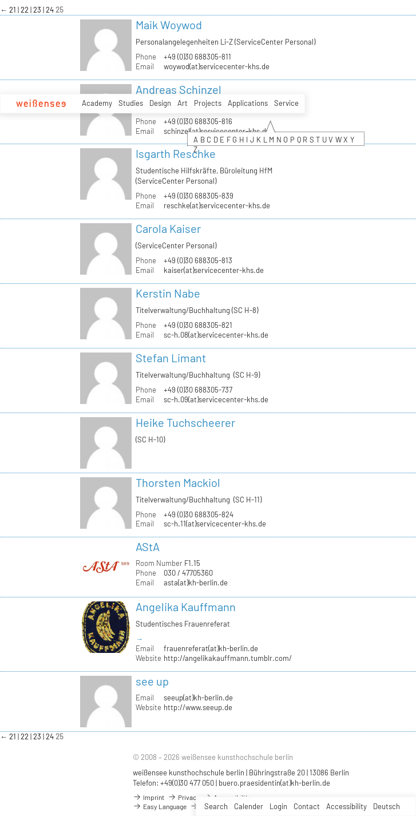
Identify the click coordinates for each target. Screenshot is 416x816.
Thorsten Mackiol (178, 482)
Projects (207, 103)
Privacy (184, 797)
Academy (97, 103)
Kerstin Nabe (168, 293)
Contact (307, 806)
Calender (248, 806)
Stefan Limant (171, 358)
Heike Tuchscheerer (185, 422)
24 (51, 9)
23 (38, 9)
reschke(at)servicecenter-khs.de (217, 205)
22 (25, 9)
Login (278, 806)
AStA (148, 546)
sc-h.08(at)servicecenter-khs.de (216, 334)
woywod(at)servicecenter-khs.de (217, 66)
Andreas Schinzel (178, 89)
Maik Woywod (169, 24)
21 (13, 9)
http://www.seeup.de (198, 707)
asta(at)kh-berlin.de (196, 582)
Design (160, 103)
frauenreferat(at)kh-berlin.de (211, 648)
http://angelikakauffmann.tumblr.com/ (228, 658)
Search (216, 806)
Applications (248, 103)
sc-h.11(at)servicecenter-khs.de (215, 523)
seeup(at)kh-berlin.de (198, 697)
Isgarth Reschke (176, 153)
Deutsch (386, 806)
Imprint (148, 797)
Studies (130, 103)
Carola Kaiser (168, 228)
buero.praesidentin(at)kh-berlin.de (274, 782)
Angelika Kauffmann (186, 606)
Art (182, 103)
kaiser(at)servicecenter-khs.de (214, 270)
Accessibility (346, 806)
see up (152, 681)
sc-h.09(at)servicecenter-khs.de (216, 399)
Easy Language (160, 806)
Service (286, 103)
